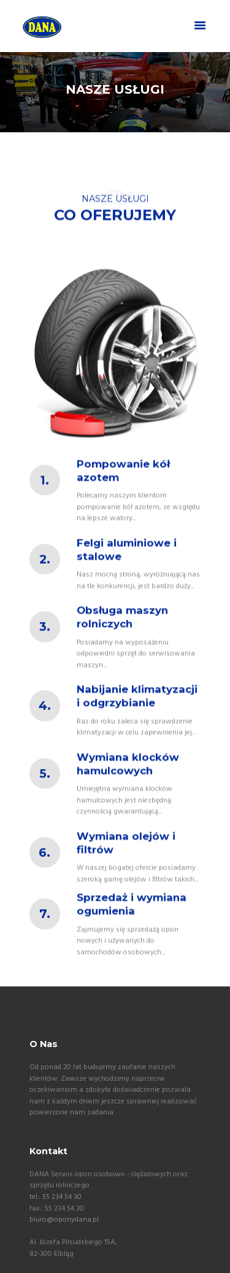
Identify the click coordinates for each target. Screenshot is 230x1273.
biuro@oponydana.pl (64, 1220)
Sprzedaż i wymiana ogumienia (131, 918)
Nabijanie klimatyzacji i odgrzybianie (137, 710)
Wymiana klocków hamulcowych (128, 778)
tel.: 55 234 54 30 (55, 1197)
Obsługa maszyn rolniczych (122, 631)
